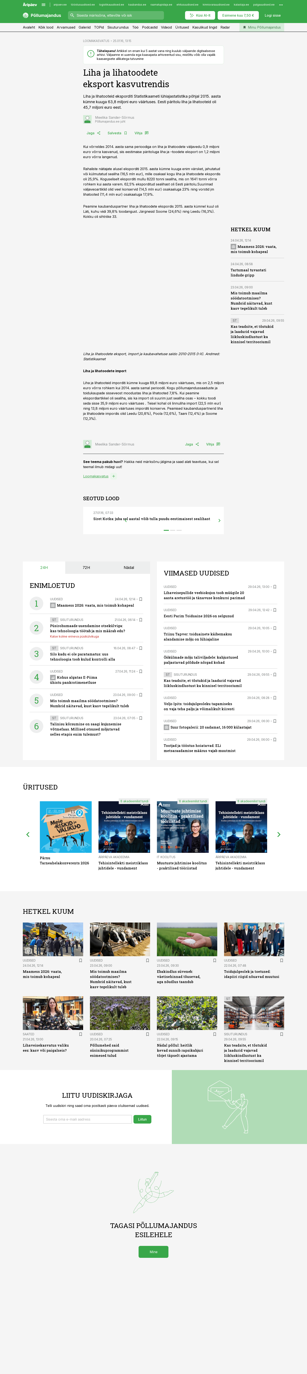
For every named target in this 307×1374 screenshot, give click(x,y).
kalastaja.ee (241, 4)
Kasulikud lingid (204, 27)
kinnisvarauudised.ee (216, 4)
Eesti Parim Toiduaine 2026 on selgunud (199, 616)
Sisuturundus (118, 27)
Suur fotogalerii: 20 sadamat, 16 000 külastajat (208, 727)
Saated (28, 1034)
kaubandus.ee (137, 4)
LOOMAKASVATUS (96, 41)
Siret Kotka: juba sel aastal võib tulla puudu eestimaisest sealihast (151, 518)
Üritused (182, 27)
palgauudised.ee (264, 4)
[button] (87, 1119)
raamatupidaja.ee (161, 4)
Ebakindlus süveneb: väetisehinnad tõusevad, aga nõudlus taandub (178, 976)
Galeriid (85, 27)
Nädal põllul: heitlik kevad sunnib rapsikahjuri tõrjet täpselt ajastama (180, 1050)
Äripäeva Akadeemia (113, 857)
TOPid (99, 27)
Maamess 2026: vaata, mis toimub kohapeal (92, 605)
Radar (225, 27)
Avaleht (29, 27)
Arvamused (66, 27)
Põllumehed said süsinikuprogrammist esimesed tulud (109, 1050)
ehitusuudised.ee (187, 4)
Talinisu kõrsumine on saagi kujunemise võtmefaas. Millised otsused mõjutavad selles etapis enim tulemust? (85, 729)
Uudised (56, 599)
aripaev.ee (60, 4)
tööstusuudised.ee (83, 4)
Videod (166, 27)
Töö (135, 27)
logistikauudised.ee (111, 4)
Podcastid (150, 27)
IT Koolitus (166, 857)
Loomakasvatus (96, 476)
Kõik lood (45, 27)
